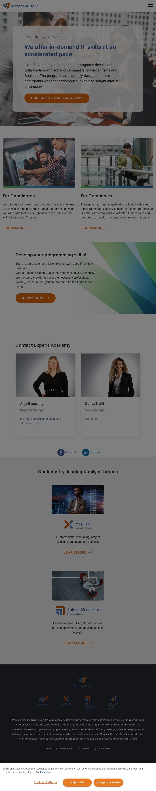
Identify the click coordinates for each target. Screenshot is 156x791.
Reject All (77, 782)
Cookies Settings (45, 782)
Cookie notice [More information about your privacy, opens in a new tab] (43, 772)
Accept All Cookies (108, 782)
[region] (78, 777)
